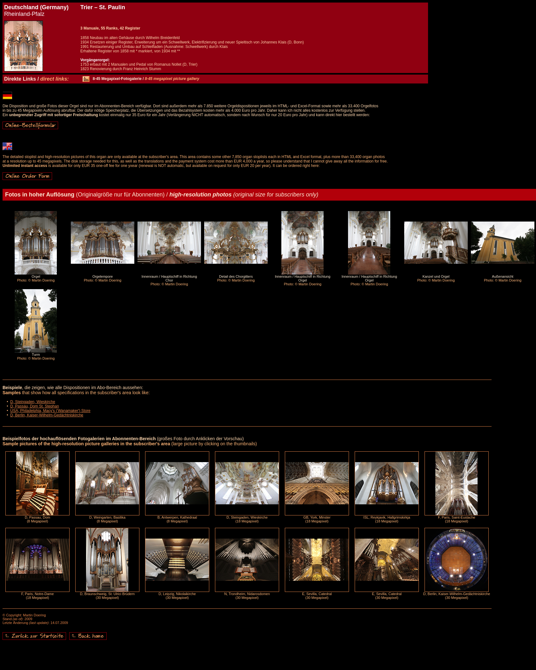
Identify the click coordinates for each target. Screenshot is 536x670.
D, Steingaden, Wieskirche (32, 402)
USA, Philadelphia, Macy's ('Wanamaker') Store (50, 410)
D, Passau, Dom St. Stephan (34, 406)
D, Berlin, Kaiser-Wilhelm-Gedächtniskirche (46, 415)
